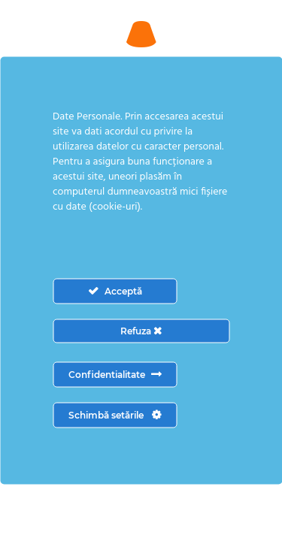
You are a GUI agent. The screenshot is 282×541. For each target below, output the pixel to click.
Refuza (141, 331)
